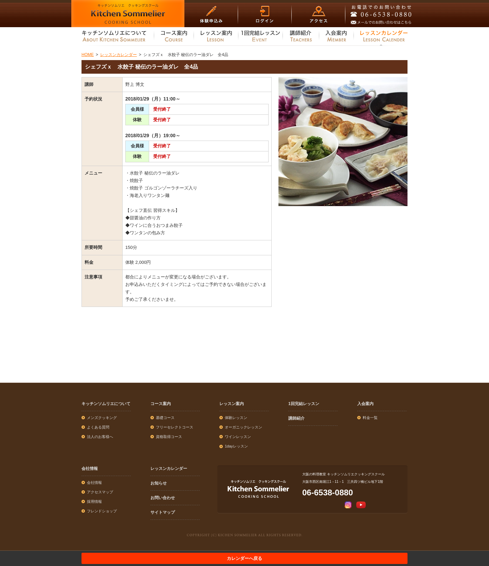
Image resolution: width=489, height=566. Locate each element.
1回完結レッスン (303, 403)
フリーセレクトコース (174, 427)
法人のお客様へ (100, 437)
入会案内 (365, 403)
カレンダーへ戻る (244, 558)
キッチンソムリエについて (106, 403)
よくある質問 (98, 427)
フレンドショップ (102, 511)
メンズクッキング (102, 418)
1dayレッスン (236, 446)
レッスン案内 (231, 403)
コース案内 (160, 403)
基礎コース (165, 418)
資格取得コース (169, 437)
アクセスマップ (100, 492)
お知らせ (158, 483)
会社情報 (90, 468)
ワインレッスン (238, 437)
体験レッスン (236, 418)
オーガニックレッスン (243, 427)
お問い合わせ (162, 497)
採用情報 (94, 501)
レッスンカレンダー (168, 468)
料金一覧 (370, 418)
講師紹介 (296, 418)
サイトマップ (162, 512)
